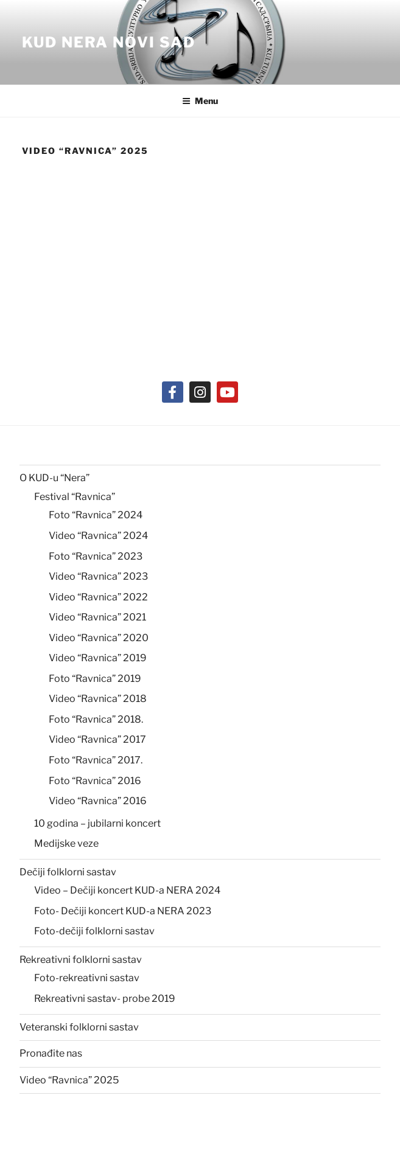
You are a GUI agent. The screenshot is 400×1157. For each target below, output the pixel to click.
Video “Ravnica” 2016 (98, 801)
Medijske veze (66, 843)
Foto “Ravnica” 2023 (95, 556)
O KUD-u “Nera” (54, 478)
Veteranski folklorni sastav (79, 1027)
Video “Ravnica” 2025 (69, 1080)
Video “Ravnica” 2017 (97, 739)
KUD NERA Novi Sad (108, 42)
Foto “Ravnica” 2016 (95, 781)
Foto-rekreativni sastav (86, 978)
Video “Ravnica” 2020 (99, 638)
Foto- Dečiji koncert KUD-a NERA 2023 (122, 911)
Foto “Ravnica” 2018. (96, 719)
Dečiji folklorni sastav (67, 872)
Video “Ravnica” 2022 (98, 597)
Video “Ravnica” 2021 (97, 617)
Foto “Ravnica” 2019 (95, 678)
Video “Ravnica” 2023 (98, 576)
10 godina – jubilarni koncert (97, 823)
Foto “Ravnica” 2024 (95, 515)
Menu (200, 101)
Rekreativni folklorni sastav (80, 959)
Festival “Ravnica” (74, 496)
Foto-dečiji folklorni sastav (94, 931)
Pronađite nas (50, 1053)
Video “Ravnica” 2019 (98, 658)
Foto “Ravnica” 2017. (95, 760)
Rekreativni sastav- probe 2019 (104, 998)
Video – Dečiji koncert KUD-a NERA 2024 (127, 890)
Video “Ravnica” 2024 (98, 535)
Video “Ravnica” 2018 (98, 698)
